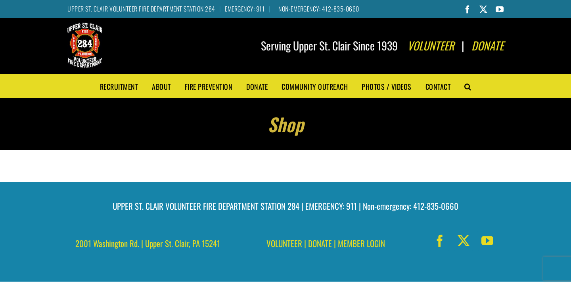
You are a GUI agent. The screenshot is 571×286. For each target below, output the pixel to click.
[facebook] (440, 241)
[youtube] (487, 241)
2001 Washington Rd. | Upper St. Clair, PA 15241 (147, 243)
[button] (467, 86)
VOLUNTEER (284, 243)
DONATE (320, 243)
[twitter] (463, 241)
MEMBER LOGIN (361, 243)
